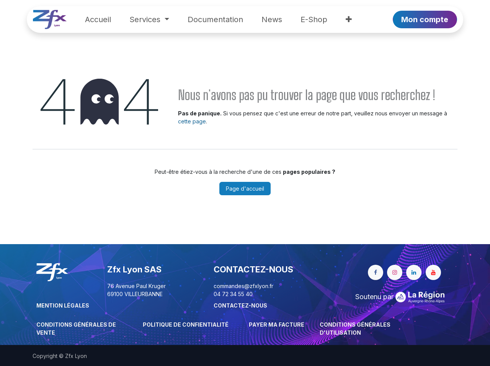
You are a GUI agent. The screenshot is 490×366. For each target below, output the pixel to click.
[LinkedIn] (413, 272)
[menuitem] (98, 19)
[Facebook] (375, 272)
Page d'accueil (245, 188)
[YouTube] (433, 272)
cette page (192, 121)
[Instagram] (394, 272)
